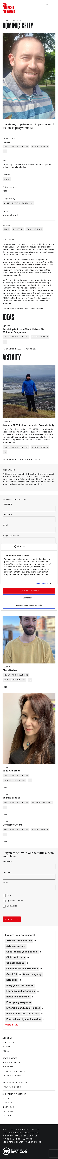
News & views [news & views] (10, 1058)
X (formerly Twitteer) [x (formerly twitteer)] (15, 1094)
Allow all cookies (29, 591)
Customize (29, 598)
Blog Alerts (12, 906)
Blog (6, 229)
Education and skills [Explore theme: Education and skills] (18, 997)
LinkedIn (18, 229)
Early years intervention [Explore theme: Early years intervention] (20, 986)
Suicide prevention (14, 680)
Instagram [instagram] (8, 1107)
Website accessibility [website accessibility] (15, 1082)
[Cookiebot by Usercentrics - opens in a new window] (14, 547)
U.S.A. (7, 179)
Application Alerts (15, 901)
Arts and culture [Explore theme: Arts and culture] (15, 946)
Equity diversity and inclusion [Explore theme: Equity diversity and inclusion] (23, 1019)
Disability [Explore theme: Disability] (11, 980)
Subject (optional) (11, 536)
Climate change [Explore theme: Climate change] (15, 963)
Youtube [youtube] (7, 1116)
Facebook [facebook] (8, 1111)
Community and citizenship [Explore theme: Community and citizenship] (22, 969)
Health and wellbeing (16, 146)
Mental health (40, 146)
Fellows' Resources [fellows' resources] (14, 1071)
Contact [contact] (7, 1047)
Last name (7, 515)
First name (7, 504)
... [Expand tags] (5, 151)
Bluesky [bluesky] (7, 1098)
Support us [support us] (9, 1042)
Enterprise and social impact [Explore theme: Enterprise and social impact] (23, 1008)
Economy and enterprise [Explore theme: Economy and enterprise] (20, 991)
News (9, 895)
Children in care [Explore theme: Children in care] (15, 957)
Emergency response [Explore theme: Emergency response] (18, 1002)
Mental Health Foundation (18, 203)
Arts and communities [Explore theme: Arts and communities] (19, 940)
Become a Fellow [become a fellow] (12, 1075)
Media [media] (6, 1051)
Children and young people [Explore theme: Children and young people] (22, 952)
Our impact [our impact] (9, 1067)
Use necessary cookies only (29, 605)
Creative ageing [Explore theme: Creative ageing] (32, 974)
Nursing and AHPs (42, 802)
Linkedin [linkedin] (7, 1103)
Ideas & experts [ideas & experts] (11, 1062)
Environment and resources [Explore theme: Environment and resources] (22, 1014)
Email (5, 525)
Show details (42, 584)
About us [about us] (8, 1038)
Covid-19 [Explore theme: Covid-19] (11, 974)
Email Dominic (34, 229)
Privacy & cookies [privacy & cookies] (13, 1087)
